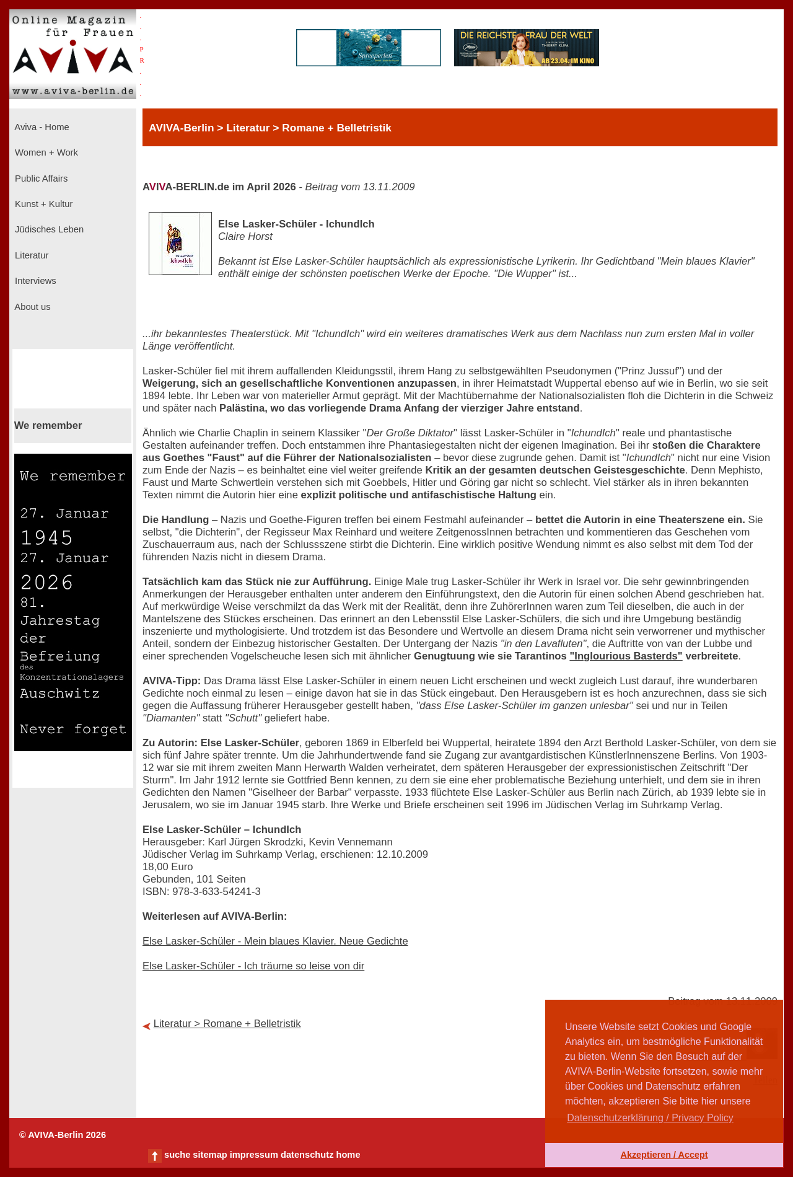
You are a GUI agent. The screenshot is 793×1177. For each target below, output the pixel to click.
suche (177, 1155)
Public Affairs (40, 178)
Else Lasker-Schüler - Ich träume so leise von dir (253, 966)
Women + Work (45, 152)
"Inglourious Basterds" (625, 656)
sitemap (210, 1155)
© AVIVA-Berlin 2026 (62, 1135)
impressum (254, 1155)
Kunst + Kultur (42, 204)
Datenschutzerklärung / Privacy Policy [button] (650, 1118)
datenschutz (307, 1155)
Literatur (30, 255)
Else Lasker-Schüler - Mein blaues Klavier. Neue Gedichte (275, 941)
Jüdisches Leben (48, 229)
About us (31, 307)
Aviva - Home (40, 127)
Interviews (34, 281)
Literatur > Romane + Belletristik (227, 1023)
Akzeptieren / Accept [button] (664, 1155)
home (348, 1155)
